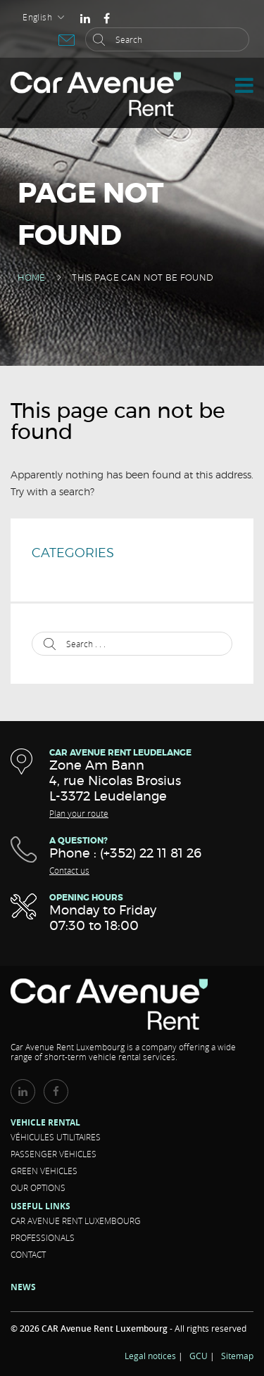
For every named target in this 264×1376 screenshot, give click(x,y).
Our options (38, 1187)
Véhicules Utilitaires (56, 1136)
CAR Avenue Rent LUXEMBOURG (76, 1220)
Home (31, 278)
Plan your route (78, 813)
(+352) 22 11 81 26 (150, 854)
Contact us (69, 870)
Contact (28, 1254)
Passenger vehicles (53, 1153)
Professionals (43, 1237)
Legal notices (150, 1355)
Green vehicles (44, 1170)
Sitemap (237, 1355)
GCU (198, 1355)
